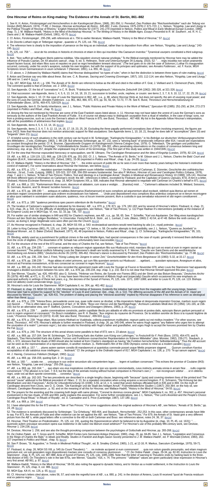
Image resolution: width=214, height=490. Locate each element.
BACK (72, 35)
